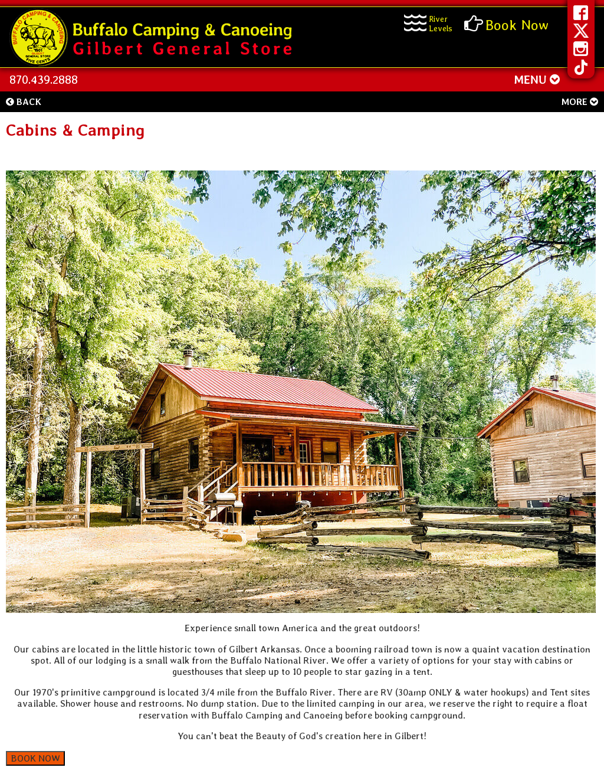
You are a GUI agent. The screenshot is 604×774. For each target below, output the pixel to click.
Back (23, 101)
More (579, 101)
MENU (537, 80)
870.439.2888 (43, 80)
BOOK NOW (35, 758)
